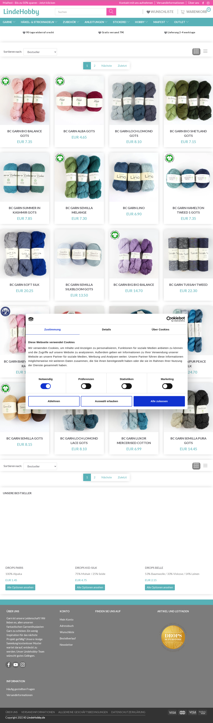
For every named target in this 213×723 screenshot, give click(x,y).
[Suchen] (111, 12)
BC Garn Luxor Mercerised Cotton (134, 440)
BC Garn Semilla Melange (79, 210)
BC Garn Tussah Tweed (188, 285)
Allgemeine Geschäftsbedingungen (83, 712)
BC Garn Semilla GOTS (24, 438)
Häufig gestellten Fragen (20, 689)
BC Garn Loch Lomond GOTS (134, 133)
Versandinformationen (170, 2)
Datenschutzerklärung (128, 712)
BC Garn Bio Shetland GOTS (188, 133)
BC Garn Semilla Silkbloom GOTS (79, 287)
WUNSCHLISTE (160, 12)
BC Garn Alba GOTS (79, 131)
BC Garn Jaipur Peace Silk (188, 364)
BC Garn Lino (134, 208)
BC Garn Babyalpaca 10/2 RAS (24, 364)
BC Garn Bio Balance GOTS (24, 133)
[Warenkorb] (195, 11)
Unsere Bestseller (17, 493)
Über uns (193, 2)
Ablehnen (54, 401)
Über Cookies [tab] (160, 329)
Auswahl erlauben (106, 401)
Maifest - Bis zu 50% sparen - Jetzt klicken (29, 2)
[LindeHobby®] (21, 11)
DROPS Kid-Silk (86, 567)
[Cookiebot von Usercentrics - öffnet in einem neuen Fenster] (169, 319)
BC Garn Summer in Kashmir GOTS (24, 210)
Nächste (106, 65)
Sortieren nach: (13, 51)
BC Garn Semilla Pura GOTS (188, 440)
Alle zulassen (159, 401)
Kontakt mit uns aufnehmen (136, 2)
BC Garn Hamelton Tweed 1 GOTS (188, 210)
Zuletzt (122, 65)
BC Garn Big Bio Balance (134, 285)
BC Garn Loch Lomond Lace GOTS (79, 440)
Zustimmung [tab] (52, 329)
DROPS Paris (14, 567)
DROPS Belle (154, 567)
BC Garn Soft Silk (24, 285)
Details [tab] (106, 329)
